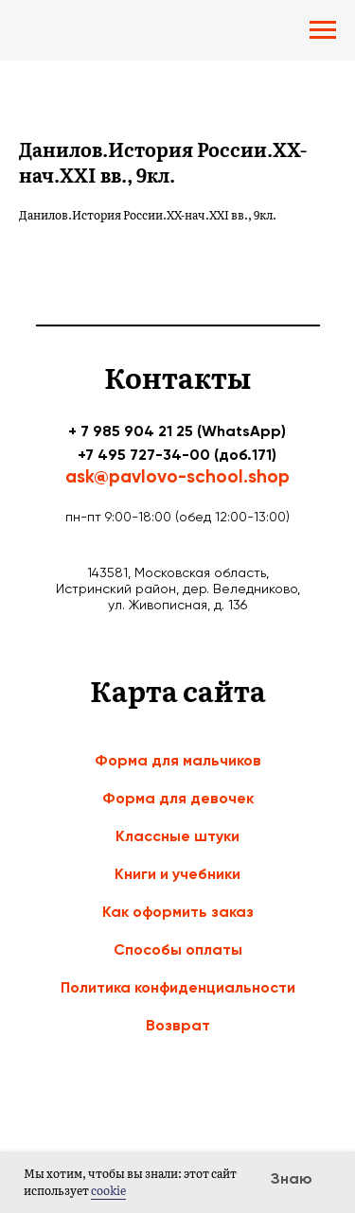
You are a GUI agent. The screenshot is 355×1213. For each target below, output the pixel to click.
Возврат (178, 1025)
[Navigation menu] (323, 30)
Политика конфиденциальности (178, 987)
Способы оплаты (178, 949)
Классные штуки (177, 836)
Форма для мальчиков (178, 760)
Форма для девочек (178, 798)
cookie (108, 1190)
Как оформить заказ (178, 912)
